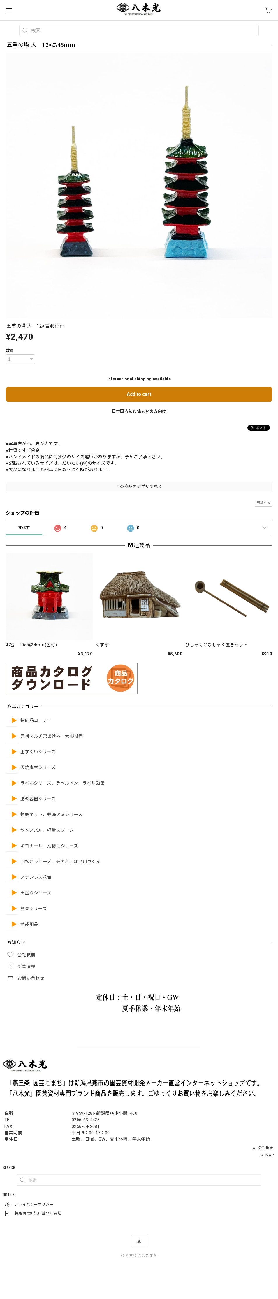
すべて (24, 527)
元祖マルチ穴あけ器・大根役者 (51, 736)
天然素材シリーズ (38, 767)
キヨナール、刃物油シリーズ (49, 846)
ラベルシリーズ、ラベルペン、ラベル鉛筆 (62, 783)
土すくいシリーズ (38, 751)
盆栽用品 (29, 924)
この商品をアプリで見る (139, 486)
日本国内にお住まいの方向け (139, 411)
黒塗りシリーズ (35, 893)
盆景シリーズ (33, 908)
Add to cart (139, 394)
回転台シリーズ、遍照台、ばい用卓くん (60, 861)
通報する (263, 503)
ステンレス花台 (36, 877)
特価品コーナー (36, 720)
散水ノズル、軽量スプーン (47, 830)
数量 (10, 350)
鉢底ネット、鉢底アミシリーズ (51, 814)
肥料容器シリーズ (38, 799)
